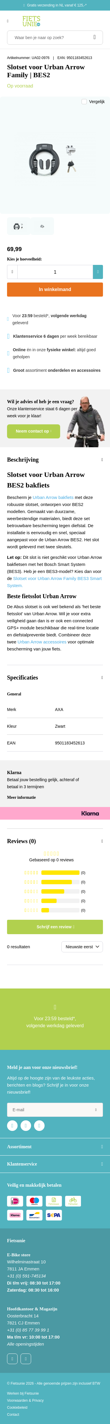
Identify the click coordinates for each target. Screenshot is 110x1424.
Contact (13, 1415)
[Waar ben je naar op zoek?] (55, 38)
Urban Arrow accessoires (42, 641)
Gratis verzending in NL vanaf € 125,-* (57, 5)
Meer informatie (21, 797)
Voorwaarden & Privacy (25, 1400)
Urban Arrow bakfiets (53, 497)
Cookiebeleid (17, 1407)
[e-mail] (55, 1110)
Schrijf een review (54, 926)
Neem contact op (32, 431)
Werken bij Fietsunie (23, 1393)
